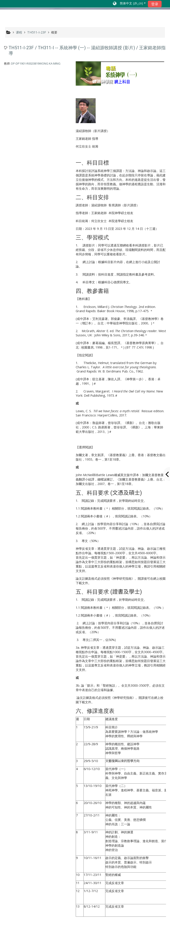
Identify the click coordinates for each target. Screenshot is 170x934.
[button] (129, 3)
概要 (54, 32)
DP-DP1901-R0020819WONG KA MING (35, 63)
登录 (154, 4)
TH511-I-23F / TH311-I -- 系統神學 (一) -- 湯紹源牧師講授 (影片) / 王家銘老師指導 (87, 50)
